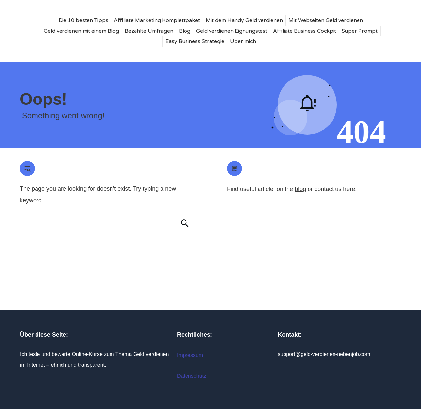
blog (300, 189)
